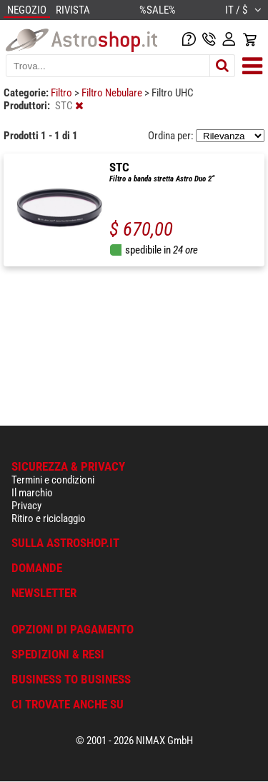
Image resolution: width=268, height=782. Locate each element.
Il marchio (32, 492)
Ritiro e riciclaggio (48, 518)
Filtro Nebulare (112, 92)
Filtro (62, 92)
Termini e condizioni (52, 479)
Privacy (26, 505)
